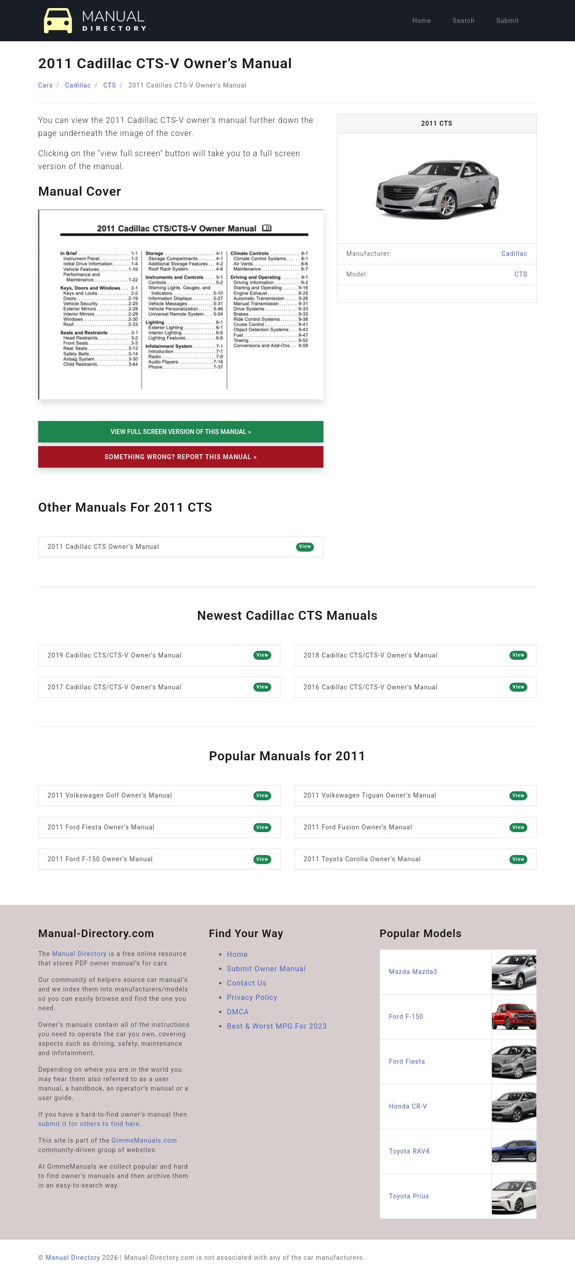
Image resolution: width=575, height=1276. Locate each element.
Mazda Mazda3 (462, 972)
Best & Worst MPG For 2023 (277, 1026)
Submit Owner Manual (266, 969)
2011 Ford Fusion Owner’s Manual (415, 827)
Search (464, 20)
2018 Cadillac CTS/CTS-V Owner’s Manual (415, 655)
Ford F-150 (462, 1017)
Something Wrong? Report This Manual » (181, 456)
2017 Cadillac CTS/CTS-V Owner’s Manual (159, 687)
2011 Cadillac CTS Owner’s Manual (181, 547)
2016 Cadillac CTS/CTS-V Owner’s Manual (415, 687)
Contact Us (247, 983)
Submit (507, 20)
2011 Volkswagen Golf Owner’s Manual (159, 795)
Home (421, 20)
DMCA (238, 1012)
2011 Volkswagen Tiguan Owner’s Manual (415, 795)
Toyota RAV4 (462, 1151)
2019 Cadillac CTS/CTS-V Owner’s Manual (159, 655)
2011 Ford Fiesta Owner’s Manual (159, 827)
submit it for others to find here (89, 1123)
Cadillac (78, 85)
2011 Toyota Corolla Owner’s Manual (415, 859)
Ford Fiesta (462, 1061)
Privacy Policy (252, 997)
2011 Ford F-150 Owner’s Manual (159, 859)
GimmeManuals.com (144, 1140)
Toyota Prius (462, 1196)
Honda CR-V (462, 1106)
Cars (45, 85)
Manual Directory (79, 953)
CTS (109, 85)
